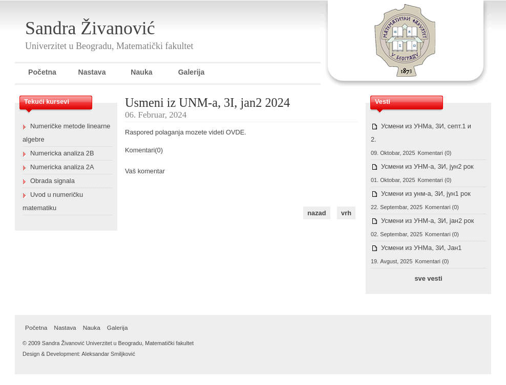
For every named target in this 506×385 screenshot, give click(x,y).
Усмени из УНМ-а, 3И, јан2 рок (427, 220)
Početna (42, 72)
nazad (316, 213)
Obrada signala (52, 181)
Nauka (141, 72)
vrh (346, 213)
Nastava (92, 72)
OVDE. (236, 132)
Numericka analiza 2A (62, 167)
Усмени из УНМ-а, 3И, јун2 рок (427, 166)
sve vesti (428, 278)
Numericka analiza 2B (62, 153)
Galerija (191, 72)
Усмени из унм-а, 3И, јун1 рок (426, 193)
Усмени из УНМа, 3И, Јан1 (421, 248)
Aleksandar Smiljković (108, 354)
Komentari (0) (434, 153)
